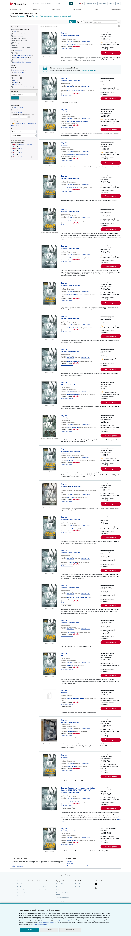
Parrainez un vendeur (42, 889)
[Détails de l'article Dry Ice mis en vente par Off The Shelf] (49, 219)
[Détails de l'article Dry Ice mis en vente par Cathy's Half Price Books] (49, 293)
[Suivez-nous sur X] (96, 888)
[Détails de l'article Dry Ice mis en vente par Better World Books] (49, 459)
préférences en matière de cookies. (67, 921)
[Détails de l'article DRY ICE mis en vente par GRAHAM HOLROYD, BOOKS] (49, 695)
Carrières (58, 889)
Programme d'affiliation (43, 886)
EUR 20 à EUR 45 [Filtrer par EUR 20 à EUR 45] (17, 110)
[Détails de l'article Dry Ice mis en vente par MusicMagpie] (49, 630)
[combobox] (50, 3)
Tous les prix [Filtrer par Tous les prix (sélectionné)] (16, 105)
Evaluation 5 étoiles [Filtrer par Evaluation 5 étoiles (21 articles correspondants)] (23, 157)
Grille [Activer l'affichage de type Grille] (80, 22)
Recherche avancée (15, 9)
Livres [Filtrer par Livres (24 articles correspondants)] (15, 31)
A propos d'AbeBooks (61, 883)
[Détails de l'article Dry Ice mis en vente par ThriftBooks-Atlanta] (49, 393)
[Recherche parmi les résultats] (80, 26)
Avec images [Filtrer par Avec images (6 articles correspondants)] (16, 85)
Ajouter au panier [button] (111, 53)
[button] (119, 26)
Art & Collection (76, 9)
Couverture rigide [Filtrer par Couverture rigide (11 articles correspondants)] (18, 70)
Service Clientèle (79, 886)
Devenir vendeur (116, 9)
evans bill (21, 16)
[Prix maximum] (23, 117)
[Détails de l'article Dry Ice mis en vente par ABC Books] (49, 527)
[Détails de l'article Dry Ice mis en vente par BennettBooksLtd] (49, 839)
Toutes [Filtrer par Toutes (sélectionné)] (14, 67)
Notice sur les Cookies (61, 902)
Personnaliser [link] (70, 929)
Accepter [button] (29, 929)
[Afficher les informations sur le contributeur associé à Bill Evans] (64, 35)
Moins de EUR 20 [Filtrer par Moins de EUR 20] (17, 107)
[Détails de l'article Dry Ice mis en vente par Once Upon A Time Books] (49, 88)
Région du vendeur (17, 132)
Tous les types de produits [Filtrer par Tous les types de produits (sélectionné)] (20, 29)
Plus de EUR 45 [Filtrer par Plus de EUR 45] (16, 112)
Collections (36, 9)
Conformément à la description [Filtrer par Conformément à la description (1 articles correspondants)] (22, 62)
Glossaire (70, 863)
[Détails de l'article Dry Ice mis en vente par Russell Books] (49, 765)
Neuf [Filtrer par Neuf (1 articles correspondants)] (14, 53)
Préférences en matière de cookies (62, 898)
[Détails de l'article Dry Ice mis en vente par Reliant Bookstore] (49, 43)
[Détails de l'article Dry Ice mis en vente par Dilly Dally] (49, 730)
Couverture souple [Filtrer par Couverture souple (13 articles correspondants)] (18, 72)
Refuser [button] (49, 929)
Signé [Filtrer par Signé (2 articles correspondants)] (14, 80)
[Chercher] (71, 3)
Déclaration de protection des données (63, 893)
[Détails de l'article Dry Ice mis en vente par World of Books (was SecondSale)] (49, 120)
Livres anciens (56, 9)
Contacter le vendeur (67, 48)
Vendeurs (96, 9)
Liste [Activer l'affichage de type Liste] (72, 22)
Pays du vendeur (16, 135)
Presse (57, 886)
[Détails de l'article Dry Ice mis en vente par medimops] (49, 664)
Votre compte (102, 3)
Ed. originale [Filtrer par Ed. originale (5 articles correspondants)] (16, 78)
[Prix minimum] (14, 117)
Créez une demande (17, 866)
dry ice (35, 16)
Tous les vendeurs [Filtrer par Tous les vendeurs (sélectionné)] (18, 142)
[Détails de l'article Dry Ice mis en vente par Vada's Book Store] (49, 426)
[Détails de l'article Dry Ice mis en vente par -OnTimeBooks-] (49, 256)
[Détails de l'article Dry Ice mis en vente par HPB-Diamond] (49, 560)
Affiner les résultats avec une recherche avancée (55, 16)
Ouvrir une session (91, 3)
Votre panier (20, 895)
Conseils (69, 861)
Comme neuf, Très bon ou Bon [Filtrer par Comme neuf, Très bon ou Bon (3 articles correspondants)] (22, 55)
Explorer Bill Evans (89, 70)
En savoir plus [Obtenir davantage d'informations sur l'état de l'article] (18, 50)
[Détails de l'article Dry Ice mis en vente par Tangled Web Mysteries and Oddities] (49, 595)
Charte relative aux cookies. (46, 922)
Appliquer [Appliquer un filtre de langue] (15, 98)
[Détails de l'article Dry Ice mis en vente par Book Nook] (49, 494)
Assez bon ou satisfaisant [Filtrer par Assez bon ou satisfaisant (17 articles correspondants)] (21, 57)
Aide (118, 3)
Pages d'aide (78, 883)
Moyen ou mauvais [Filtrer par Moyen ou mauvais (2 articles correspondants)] (18, 60)
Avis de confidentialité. (40, 924)
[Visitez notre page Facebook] (96, 884)
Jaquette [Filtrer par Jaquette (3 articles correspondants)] (15, 82)
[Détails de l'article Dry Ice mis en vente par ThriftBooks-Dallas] (49, 186)
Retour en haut (65, 876)
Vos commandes (21, 892)
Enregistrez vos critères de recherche (78, 866)
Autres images (49, 58)
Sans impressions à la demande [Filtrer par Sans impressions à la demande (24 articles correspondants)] (22, 87)
